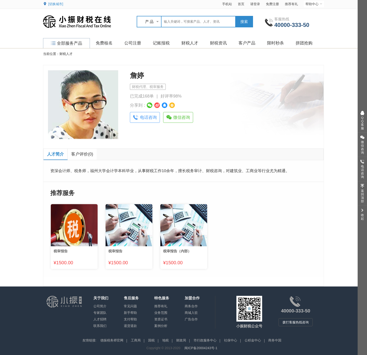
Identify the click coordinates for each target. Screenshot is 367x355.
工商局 (136, 340)
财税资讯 (218, 43)
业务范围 (160, 313)
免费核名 (104, 43)
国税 (151, 340)
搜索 (244, 22)
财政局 (181, 340)
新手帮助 (130, 313)
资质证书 (160, 319)
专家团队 (99, 313)
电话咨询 (148, 117)
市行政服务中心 (205, 340)
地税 (165, 340)
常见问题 (130, 306)
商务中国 (274, 340)
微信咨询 (181, 117)
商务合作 (191, 306)
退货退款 (130, 326)
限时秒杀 (275, 43)
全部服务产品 (66, 43)
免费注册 (272, 4)
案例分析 (160, 326)
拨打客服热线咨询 (296, 322)
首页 (241, 4)
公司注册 (132, 43)
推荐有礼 (291, 4)
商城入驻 (191, 313)
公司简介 (99, 306)
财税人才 (189, 43)
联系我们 (99, 326)
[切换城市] (55, 4)
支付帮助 (130, 319)
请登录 (255, 4)
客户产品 (247, 43)
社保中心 (230, 340)
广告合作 (191, 319)
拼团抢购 (304, 43)
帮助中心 (314, 4)
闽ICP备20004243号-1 (200, 348)
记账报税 (161, 43)
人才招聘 (99, 319)
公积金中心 (253, 340)
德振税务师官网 (111, 340)
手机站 (227, 4)
